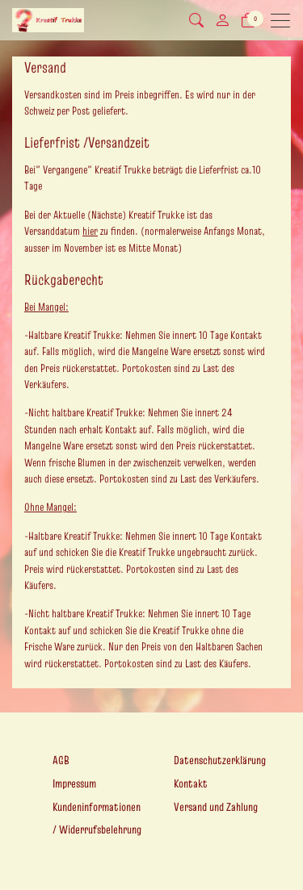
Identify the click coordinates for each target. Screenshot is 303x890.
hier (90, 231)
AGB (61, 760)
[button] (196, 20)
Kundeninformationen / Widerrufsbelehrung (97, 818)
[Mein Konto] (222, 20)
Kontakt (191, 783)
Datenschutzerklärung (220, 760)
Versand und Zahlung (216, 807)
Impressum (74, 783)
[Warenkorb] (248, 20)
